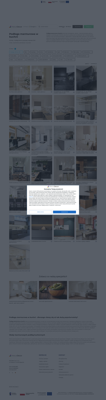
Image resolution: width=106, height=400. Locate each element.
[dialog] (53, 200)
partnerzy (31, 196)
